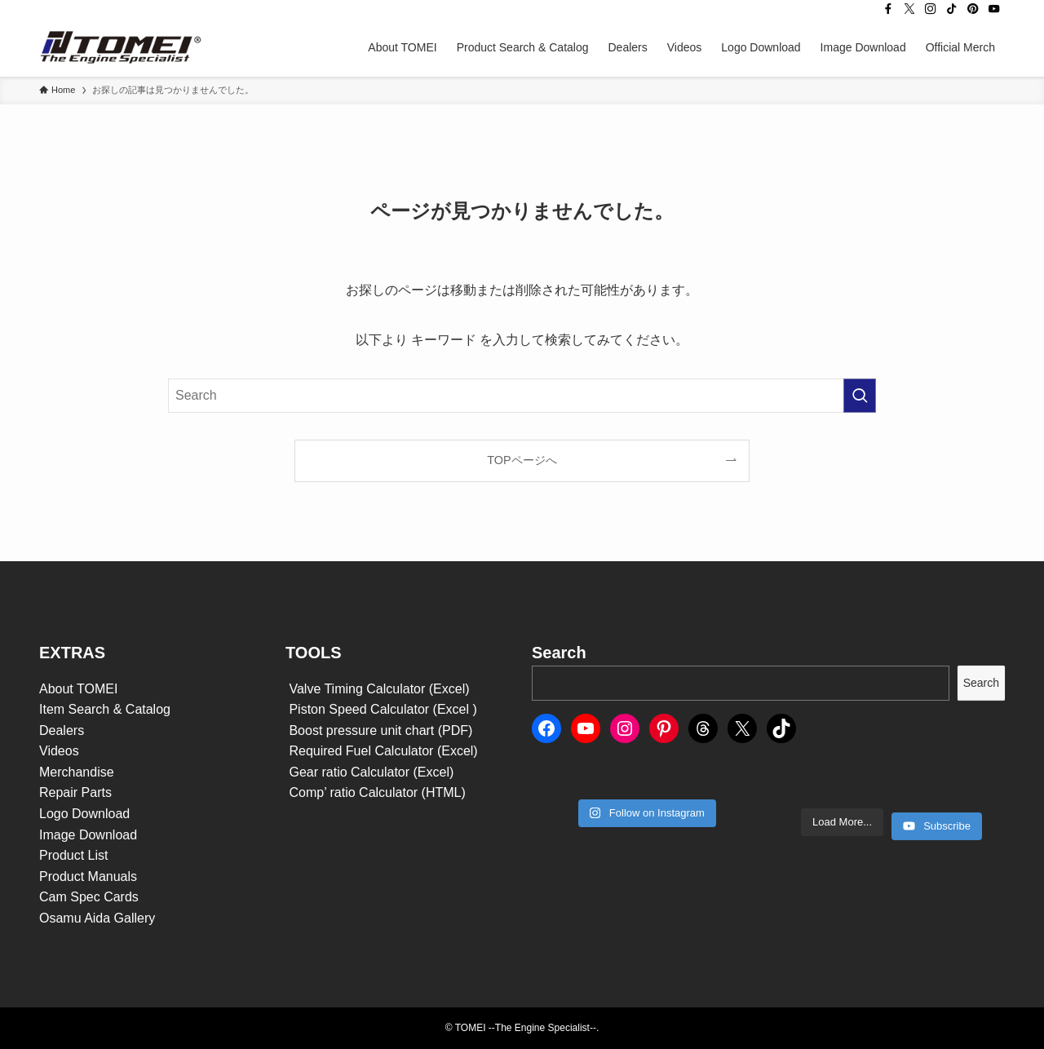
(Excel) (457, 751)
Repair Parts (75, 792)
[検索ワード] (522, 395)
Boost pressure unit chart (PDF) (378, 730)
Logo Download (84, 814)
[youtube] (994, 9)
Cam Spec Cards (89, 897)
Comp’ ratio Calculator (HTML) (375, 792)
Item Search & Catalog (104, 709)
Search (981, 682)
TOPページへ (521, 460)
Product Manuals (88, 876)
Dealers (61, 730)
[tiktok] (951, 9)
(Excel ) (455, 709)
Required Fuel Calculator (361, 751)
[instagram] (930, 9)
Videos (59, 751)
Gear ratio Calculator (349, 772)
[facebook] (888, 9)
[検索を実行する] (859, 395)
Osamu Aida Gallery (97, 918)
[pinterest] (973, 9)
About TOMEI (78, 689)
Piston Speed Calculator (359, 709)
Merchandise (76, 772)
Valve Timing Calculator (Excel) (377, 689)
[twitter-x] (909, 9)
